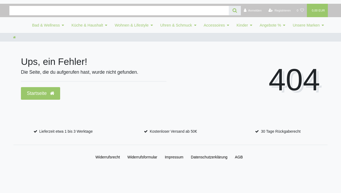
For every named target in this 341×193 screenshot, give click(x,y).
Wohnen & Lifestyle (131, 25)
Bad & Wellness (46, 25)
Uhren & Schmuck (176, 25)
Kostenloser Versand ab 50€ (173, 131)
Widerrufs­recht (108, 157)
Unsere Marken (306, 25)
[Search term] (119, 10)
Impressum (174, 157)
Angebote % (270, 25)
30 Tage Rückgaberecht (281, 131)
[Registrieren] (280, 10)
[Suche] (235, 10)
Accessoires (214, 25)
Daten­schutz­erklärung (209, 157)
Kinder (242, 25)
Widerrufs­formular (142, 157)
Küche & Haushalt (87, 25)
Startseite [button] (40, 93)
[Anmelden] (253, 10)
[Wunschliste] (300, 10)
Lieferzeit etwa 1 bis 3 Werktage (66, 131)
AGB (239, 157)
